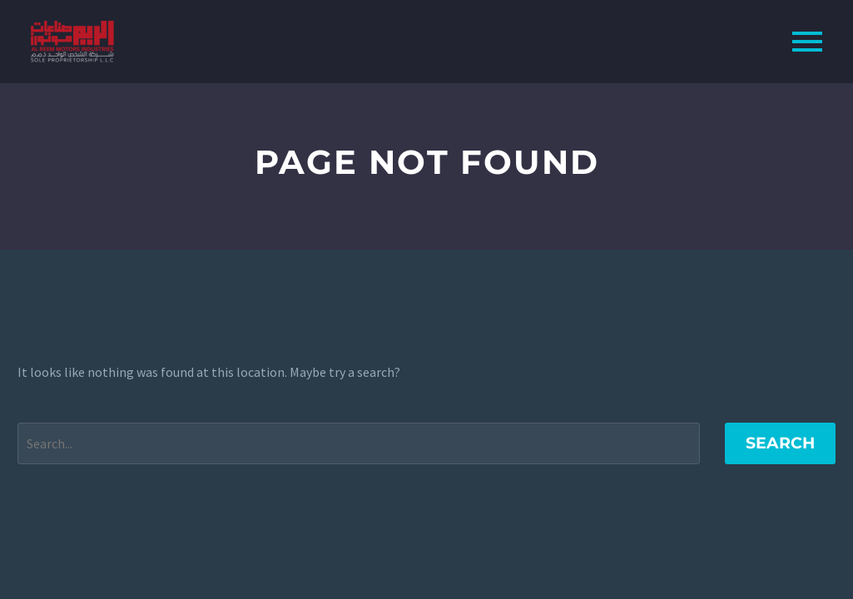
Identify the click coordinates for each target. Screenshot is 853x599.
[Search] (358, 443)
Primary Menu (807, 42)
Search (780, 443)
